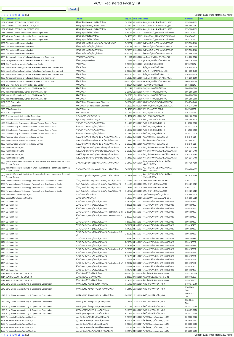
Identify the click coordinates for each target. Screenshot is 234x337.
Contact (189, 19)
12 (23, 15)
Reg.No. (128, 19)
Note (201, 19)
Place (145, 19)
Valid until (137, 19)
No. (2, 19)
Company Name (13, 19)
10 (14, 15)
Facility (79, 19)
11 (19, 15)
